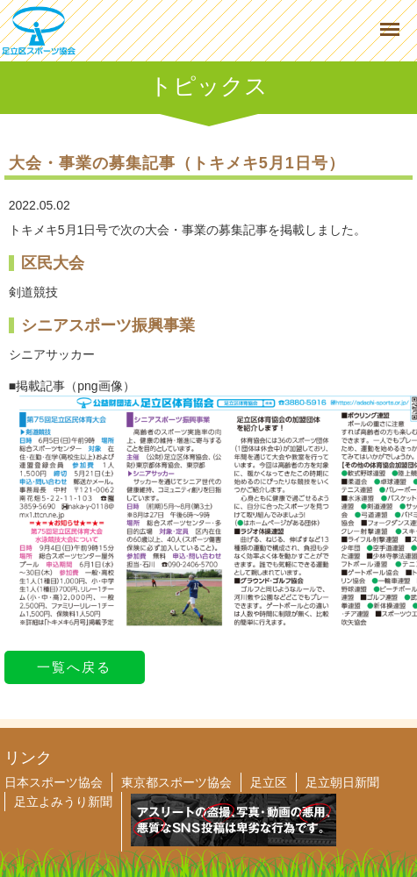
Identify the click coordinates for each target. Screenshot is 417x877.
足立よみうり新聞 (63, 802)
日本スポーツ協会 (53, 782)
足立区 (268, 782)
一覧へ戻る (74, 667)
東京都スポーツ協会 (176, 782)
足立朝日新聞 (342, 782)
